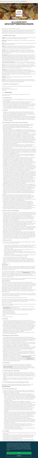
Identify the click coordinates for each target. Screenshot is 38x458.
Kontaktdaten (23, 5)
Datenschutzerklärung (6, 386)
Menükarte (8, 5)
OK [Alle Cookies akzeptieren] (19, 453)
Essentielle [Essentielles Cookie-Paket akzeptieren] (19, 455)
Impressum (30, 5)
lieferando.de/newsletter (8, 366)
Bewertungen (16, 5)
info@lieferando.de (8, 92)
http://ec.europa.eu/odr (26, 356)
